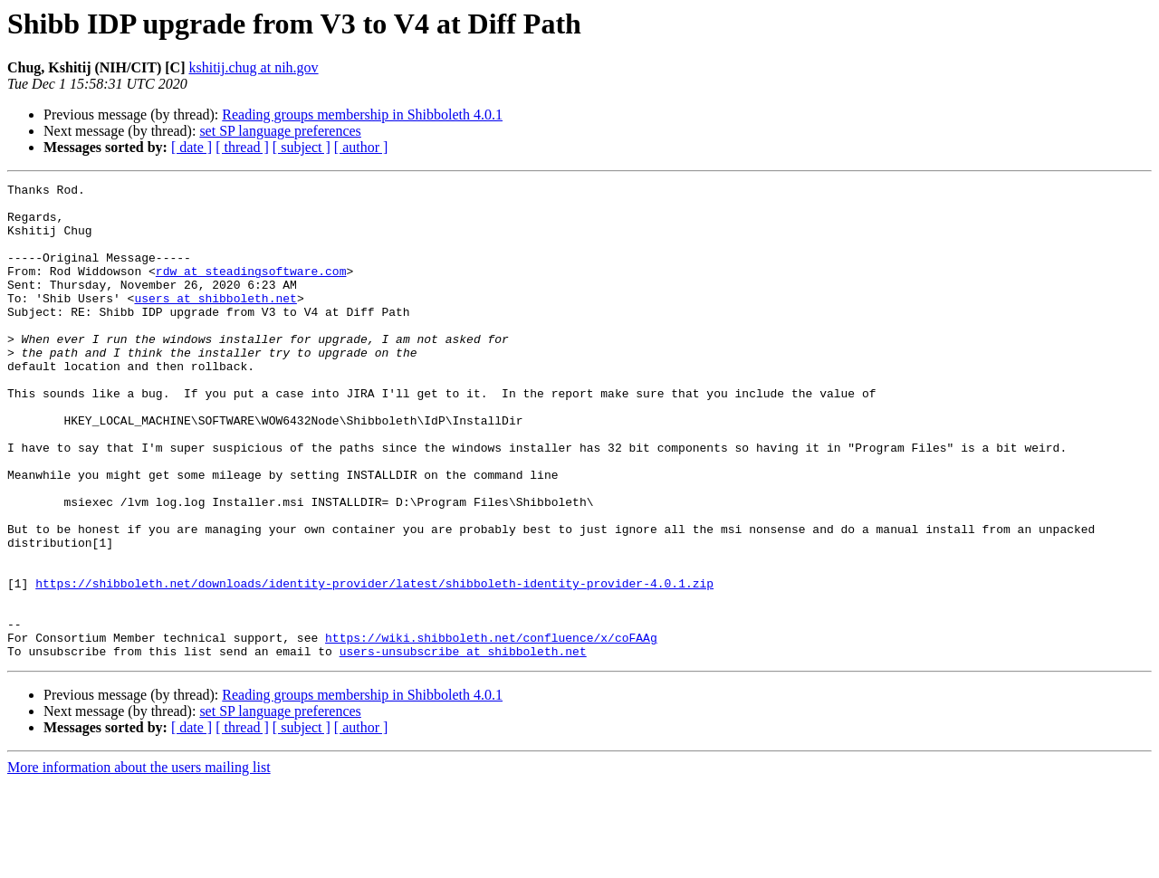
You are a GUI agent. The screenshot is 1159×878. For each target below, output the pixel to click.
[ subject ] (301, 147)
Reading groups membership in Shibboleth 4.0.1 (362, 114)
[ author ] (361, 147)
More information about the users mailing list (139, 862)
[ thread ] (242, 147)
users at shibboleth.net (215, 322)
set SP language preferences (279, 130)
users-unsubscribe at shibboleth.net (463, 746)
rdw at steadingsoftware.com (251, 290)
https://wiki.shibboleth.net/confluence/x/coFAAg (491, 729)
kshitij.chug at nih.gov (253, 67)
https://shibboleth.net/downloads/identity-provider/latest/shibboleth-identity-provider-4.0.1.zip (374, 664)
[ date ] (191, 147)
